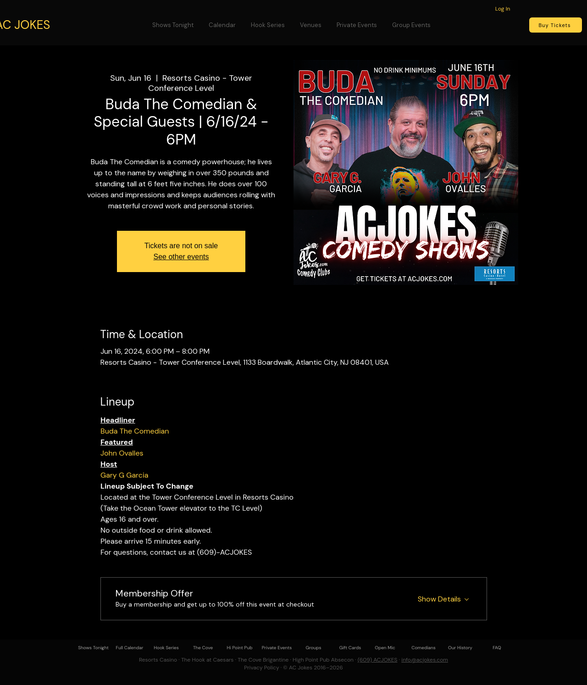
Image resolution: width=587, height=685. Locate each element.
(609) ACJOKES (378, 659)
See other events (181, 257)
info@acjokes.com (424, 659)
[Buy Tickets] (555, 25)
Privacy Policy (261, 667)
